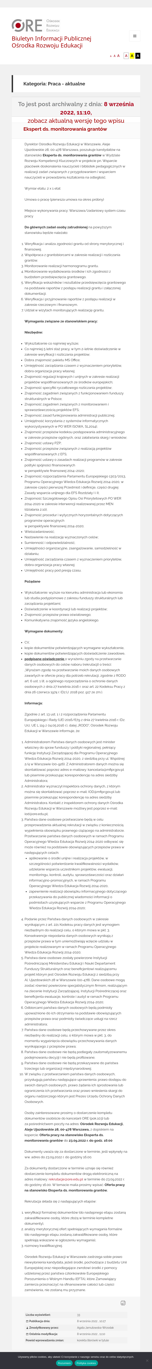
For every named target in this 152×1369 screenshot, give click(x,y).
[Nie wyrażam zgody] (147, 1360)
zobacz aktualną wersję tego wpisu (76, 120)
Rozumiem (64, 1363)
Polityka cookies (86, 1363)
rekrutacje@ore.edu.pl (66, 1179)
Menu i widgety (134, 41)
